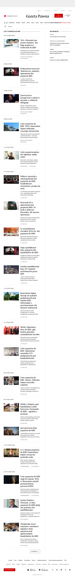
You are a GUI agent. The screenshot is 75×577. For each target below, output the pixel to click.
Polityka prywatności (42, 560)
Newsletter (44, 564)
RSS (65, 560)
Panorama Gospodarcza (64, 564)
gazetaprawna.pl (31, 564)
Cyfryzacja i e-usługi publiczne (57, 41)
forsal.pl (55, 10)
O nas (15, 560)
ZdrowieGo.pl (38, 564)
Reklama (20, 560)
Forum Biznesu (55, 564)
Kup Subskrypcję (59, 16)
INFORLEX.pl (23, 564)
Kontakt (10, 560)
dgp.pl (39, 10)
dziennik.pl (47, 10)
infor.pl (63, 10)
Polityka (52, 34)
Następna (35, 551)
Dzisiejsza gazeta (12, 16)
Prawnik (52, 49)
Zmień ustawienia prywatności (56, 560)
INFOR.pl (18, 564)
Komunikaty (27, 560)
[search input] (39, 26)
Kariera (33, 560)
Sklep (70, 10)
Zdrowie (52, 57)
